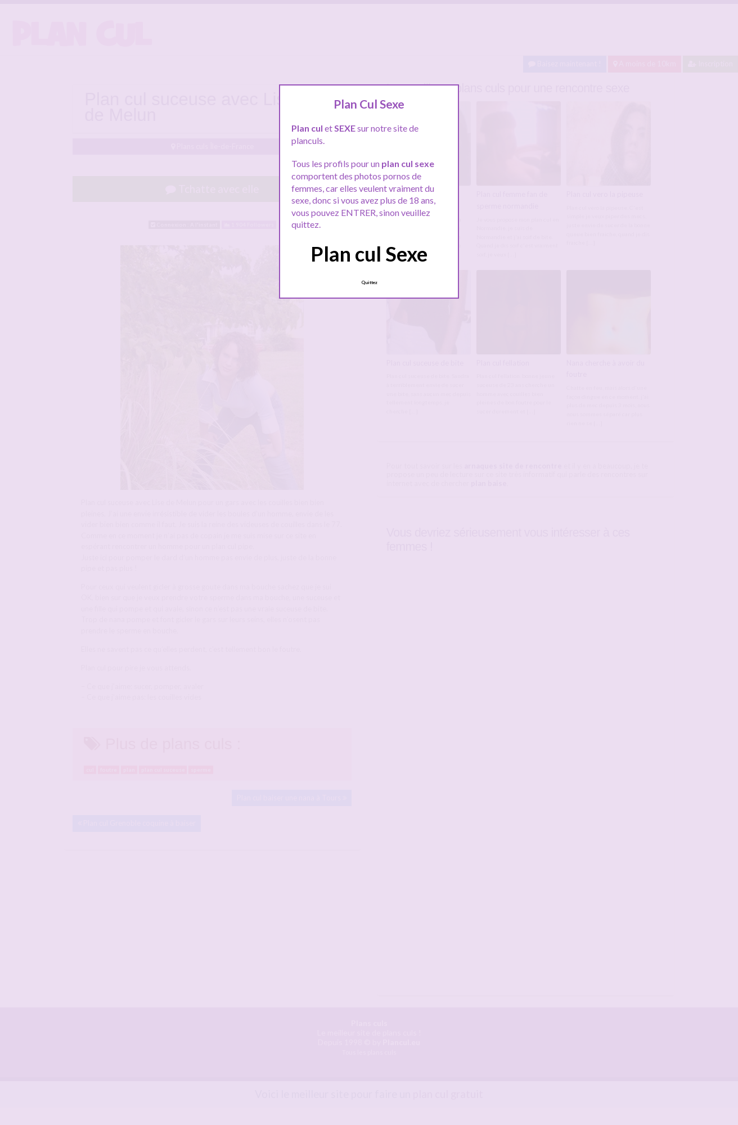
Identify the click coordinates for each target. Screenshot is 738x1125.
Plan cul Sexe (369, 253)
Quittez (369, 282)
